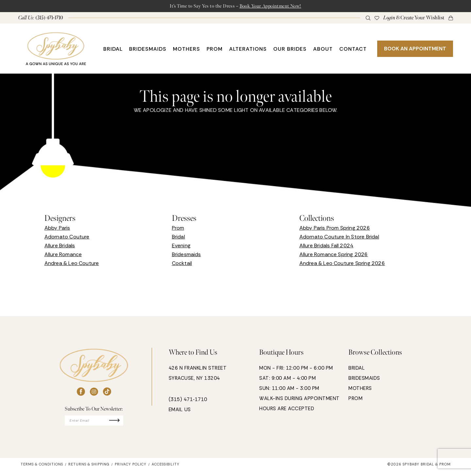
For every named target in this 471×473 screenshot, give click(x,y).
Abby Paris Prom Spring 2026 (334, 228)
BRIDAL (356, 369)
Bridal (178, 237)
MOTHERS (360, 389)
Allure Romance (63, 255)
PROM (355, 399)
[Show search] (367, 18)
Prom (178, 228)
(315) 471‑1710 (188, 400)
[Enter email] (93, 422)
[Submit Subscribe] (120, 422)
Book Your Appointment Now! (276, 6)
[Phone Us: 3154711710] (40, 19)
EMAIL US (180, 410)
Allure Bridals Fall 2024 (326, 246)
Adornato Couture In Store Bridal (339, 237)
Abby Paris (57, 228)
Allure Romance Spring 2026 (333, 255)
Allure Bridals (59, 246)
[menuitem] (40, 19)
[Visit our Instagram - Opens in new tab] (94, 393)
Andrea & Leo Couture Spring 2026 (342, 264)
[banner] (56, 49)
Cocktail (182, 264)
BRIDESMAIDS (364, 379)
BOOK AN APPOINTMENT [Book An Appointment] (415, 49)
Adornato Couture (67, 237)
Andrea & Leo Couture (71, 264)
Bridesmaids (186, 255)
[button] (413, 19)
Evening (181, 246)
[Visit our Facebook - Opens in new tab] (81, 393)
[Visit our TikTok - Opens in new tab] (107, 393)
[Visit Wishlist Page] (376, 18)
